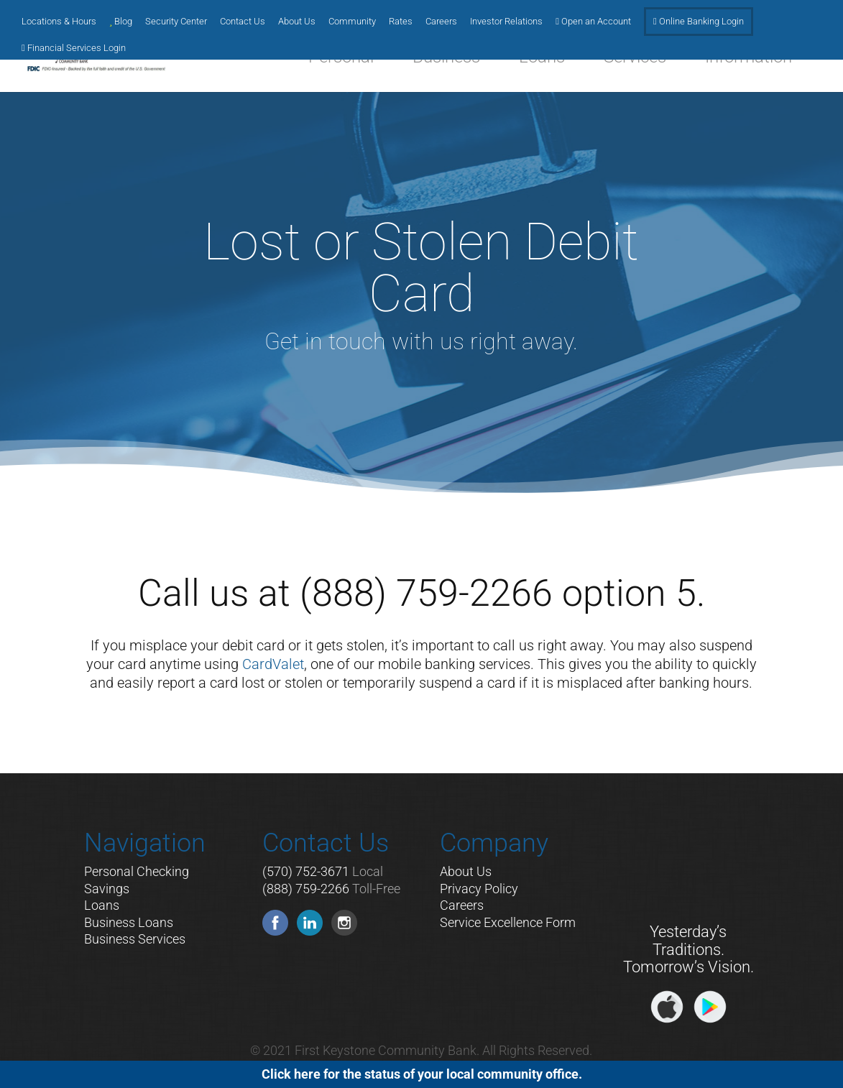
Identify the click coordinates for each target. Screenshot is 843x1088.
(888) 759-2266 (305, 888)
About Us (296, 22)
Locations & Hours (59, 22)
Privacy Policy (479, 888)
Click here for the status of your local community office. (422, 1074)
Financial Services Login (74, 48)
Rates (401, 22)
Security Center (176, 22)
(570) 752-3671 (305, 871)
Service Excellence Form (508, 922)
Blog (120, 22)
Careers (441, 22)
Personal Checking (136, 871)
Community (352, 22)
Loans (101, 905)
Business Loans (128, 922)
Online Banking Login (698, 22)
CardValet (273, 664)
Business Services (134, 938)
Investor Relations (506, 22)
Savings (106, 888)
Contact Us (242, 22)
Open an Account (593, 22)
